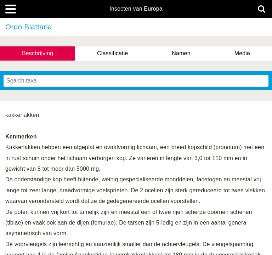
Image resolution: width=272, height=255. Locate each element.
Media (242, 53)
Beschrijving (37, 53)
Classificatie (112, 53)
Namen (181, 53)
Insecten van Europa (136, 9)
